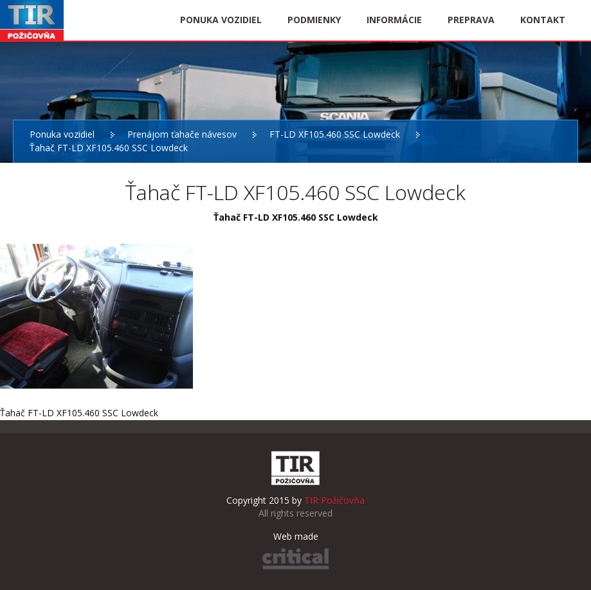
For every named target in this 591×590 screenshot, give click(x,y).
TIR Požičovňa (32, 20)
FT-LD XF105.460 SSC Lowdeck (334, 134)
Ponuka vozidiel (62, 134)
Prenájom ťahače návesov (182, 134)
